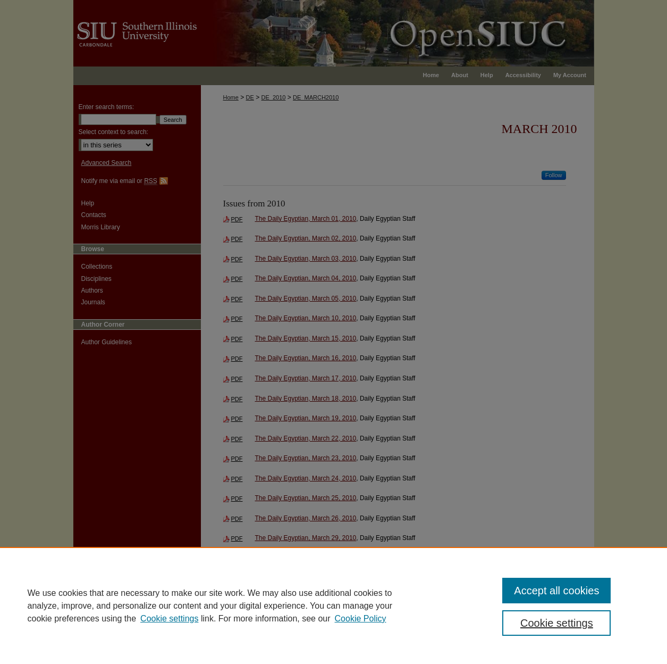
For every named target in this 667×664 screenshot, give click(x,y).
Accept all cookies (556, 590)
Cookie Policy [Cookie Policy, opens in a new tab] (360, 618)
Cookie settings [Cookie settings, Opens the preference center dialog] (556, 623)
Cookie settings (169, 618)
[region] (333, 605)
